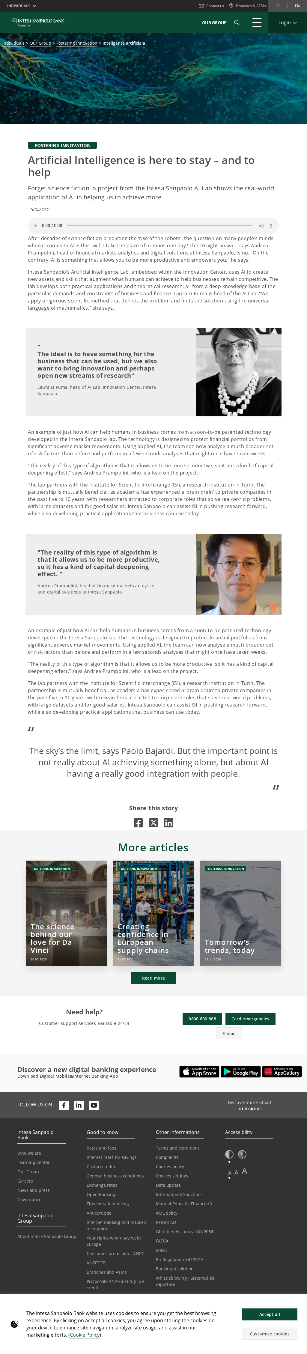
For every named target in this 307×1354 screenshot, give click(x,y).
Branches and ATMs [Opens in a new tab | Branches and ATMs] (107, 1272)
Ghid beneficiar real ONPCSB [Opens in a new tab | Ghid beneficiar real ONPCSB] (185, 1231)
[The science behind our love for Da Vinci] (66, 913)
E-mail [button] (229, 1033)
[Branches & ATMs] (247, 6)
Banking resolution (175, 1269)
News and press (33, 1190)
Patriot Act (166, 1222)
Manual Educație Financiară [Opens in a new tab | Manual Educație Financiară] (184, 1204)
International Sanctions (179, 1194)
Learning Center (33, 1162)
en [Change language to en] (297, 5)
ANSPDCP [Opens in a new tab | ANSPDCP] (96, 1263)
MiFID (161, 1250)
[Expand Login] (287, 22)
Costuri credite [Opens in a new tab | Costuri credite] (101, 1166)
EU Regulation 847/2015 (180, 1259)
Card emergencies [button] (250, 1019)
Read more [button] (153, 978)
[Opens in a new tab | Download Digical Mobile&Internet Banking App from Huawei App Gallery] (282, 1072)
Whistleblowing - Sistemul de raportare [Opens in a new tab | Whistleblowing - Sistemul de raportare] (185, 1281)
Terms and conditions (178, 1148)
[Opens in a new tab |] (138, 823)
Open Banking (101, 1194)
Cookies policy (170, 1166)
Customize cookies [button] (270, 1334)
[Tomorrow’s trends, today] (240, 913)
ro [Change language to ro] (278, 5)
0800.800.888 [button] (202, 1019)
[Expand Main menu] (256, 22)
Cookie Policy (85, 1335)
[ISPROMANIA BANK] (38, 22)
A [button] (229, 1172)
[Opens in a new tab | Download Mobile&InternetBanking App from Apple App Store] (199, 1072)
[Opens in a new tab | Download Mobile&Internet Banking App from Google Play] (241, 1072)
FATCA (162, 1241)
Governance (29, 1199)
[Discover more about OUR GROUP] (248, 1110)
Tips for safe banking (108, 1204)
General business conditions (115, 1176)
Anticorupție (99, 1213)
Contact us (211, 5)
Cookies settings (172, 1176)
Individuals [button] (18, 5)
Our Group (214, 22)
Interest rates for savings (112, 1157)
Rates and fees (101, 1148)
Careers (25, 1181)
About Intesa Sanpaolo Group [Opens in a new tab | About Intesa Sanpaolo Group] (46, 1236)
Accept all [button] (269, 1314)
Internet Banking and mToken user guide (116, 1225)
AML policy (166, 1213)
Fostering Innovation (76, 43)
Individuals (13, 43)
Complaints (167, 1157)
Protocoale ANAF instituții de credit (115, 1284)
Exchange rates (102, 1185)
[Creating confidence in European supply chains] (153, 913)
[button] (299, 1302)
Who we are (29, 1153)
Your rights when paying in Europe (114, 1241)
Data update (168, 1185)
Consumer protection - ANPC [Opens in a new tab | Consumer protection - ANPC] (115, 1253)
